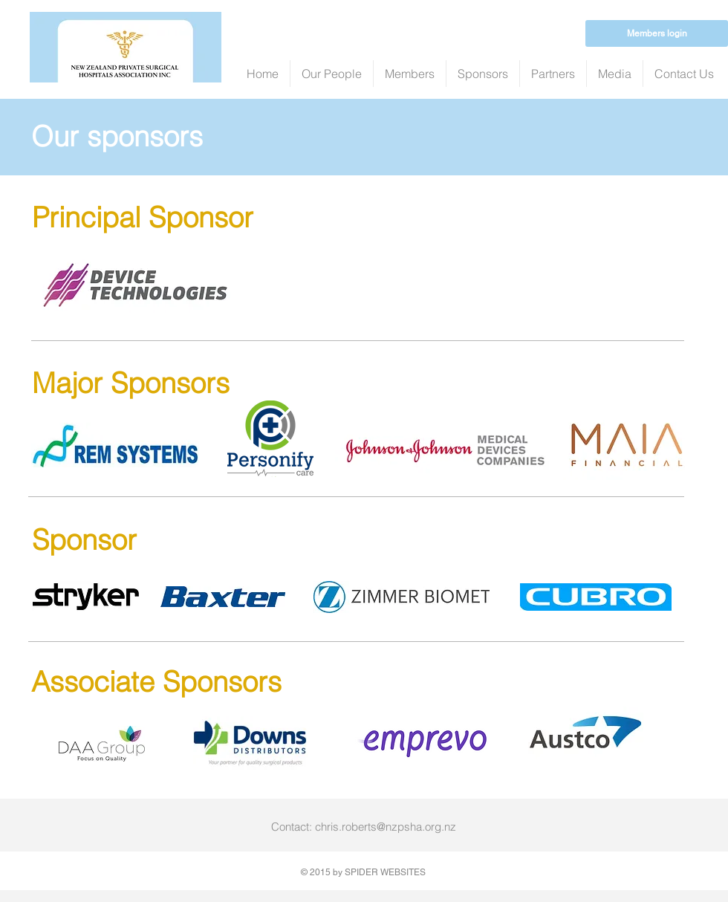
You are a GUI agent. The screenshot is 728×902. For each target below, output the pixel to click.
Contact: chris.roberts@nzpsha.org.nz (363, 827)
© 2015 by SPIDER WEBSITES (363, 872)
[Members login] (656, 33)
